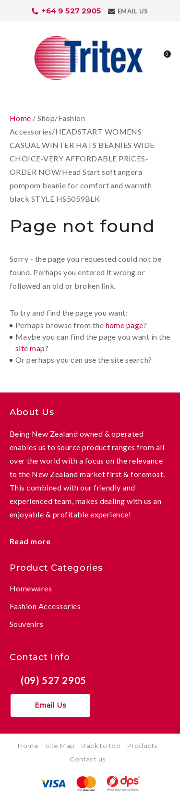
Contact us (88, 759)
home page (125, 325)
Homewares (31, 588)
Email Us (133, 11)
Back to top (100, 745)
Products (142, 745)
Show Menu (15, 57)
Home (20, 118)
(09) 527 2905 (53, 680)
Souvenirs (26, 623)
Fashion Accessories (45, 606)
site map (30, 348)
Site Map (60, 745)
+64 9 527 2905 (71, 10)
